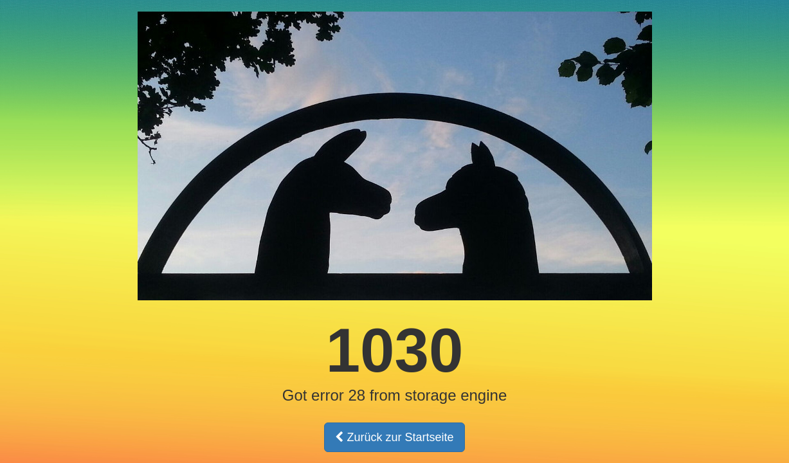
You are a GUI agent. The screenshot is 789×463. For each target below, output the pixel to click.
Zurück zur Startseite (394, 437)
